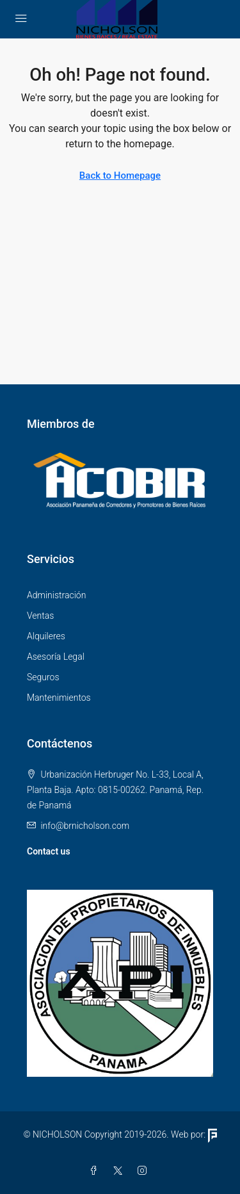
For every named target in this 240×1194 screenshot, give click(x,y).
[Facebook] (96, 1171)
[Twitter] (120, 1171)
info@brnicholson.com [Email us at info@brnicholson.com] (84, 826)
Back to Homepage (120, 175)
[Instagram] (145, 1171)
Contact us (48, 851)
